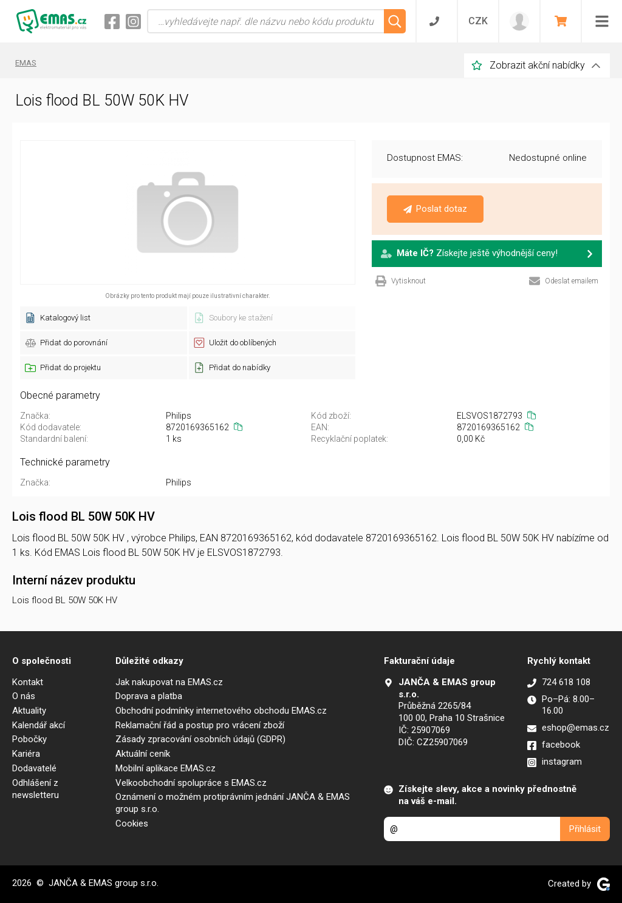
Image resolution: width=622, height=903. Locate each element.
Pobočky (29, 739)
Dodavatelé (34, 768)
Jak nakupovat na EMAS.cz (169, 682)
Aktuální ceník (142, 753)
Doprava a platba (148, 696)
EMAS (25, 62)
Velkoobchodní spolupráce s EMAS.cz (191, 782)
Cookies (131, 823)
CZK (478, 21)
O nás (23, 696)
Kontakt (27, 682)
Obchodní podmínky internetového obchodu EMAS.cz (221, 710)
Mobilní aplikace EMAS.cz (165, 768)
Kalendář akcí (38, 725)
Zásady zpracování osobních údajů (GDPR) (200, 739)
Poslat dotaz (435, 208)
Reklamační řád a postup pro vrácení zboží (199, 725)
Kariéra (26, 753)
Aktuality (29, 710)
